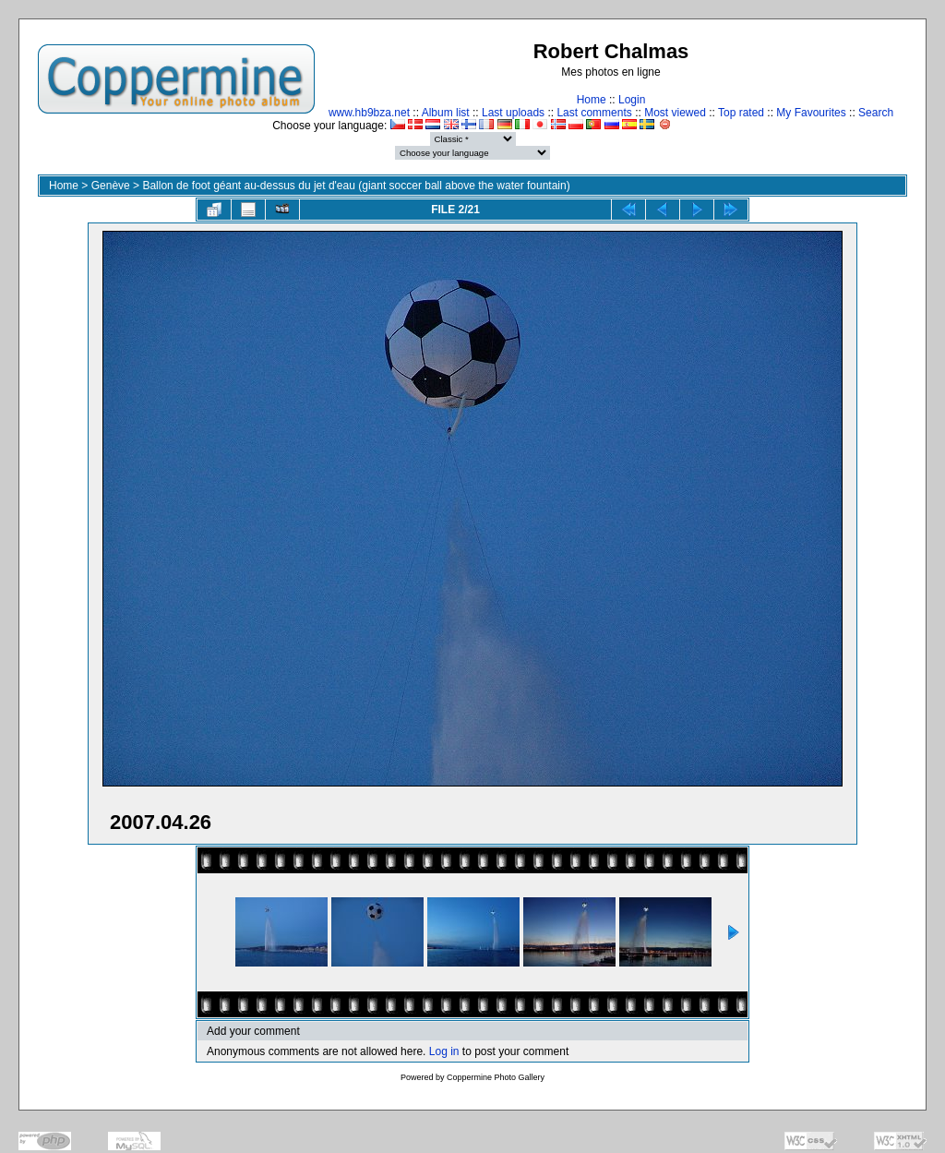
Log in (444, 1051)
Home (591, 99)
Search (875, 112)
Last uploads (513, 112)
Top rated (741, 112)
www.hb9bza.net (369, 112)
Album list (446, 112)
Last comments (593, 112)
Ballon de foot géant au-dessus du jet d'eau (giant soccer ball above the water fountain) (355, 185)
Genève (110, 185)
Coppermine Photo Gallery (495, 1077)
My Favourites (810, 112)
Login (631, 99)
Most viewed (675, 112)
